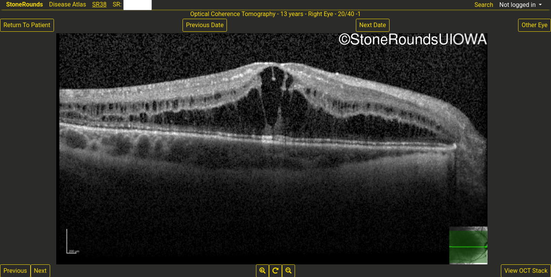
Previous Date (204, 25)
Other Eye (535, 25)
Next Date (372, 25)
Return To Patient (27, 25)
